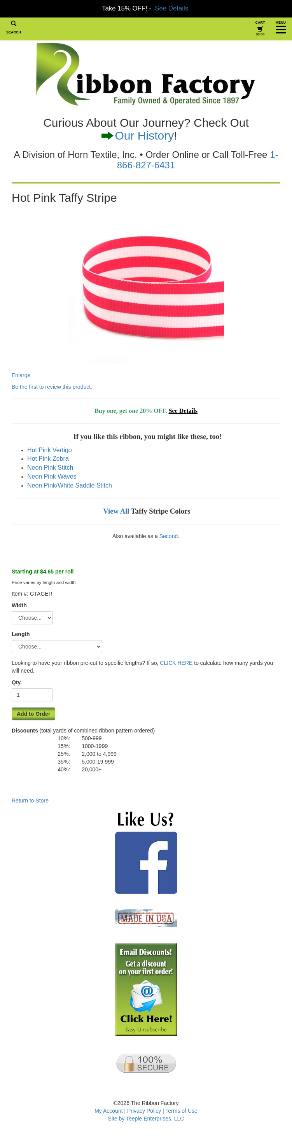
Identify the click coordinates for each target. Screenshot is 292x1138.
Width (19, 605)
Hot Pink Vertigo (49, 450)
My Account (108, 1111)
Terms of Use (181, 1111)
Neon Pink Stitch (50, 467)
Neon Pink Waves (52, 476)
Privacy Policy (144, 1111)
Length (21, 634)
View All (116, 511)
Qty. (17, 682)
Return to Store (30, 800)
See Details (183, 410)
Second (168, 536)
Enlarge (118, 293)
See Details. (172, 8)
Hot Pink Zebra (48, 458)
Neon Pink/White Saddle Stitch (69, 485)
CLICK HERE (176, 663)
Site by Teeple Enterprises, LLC (146, 1118)
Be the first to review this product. (52, 387)
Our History (144, 135)
